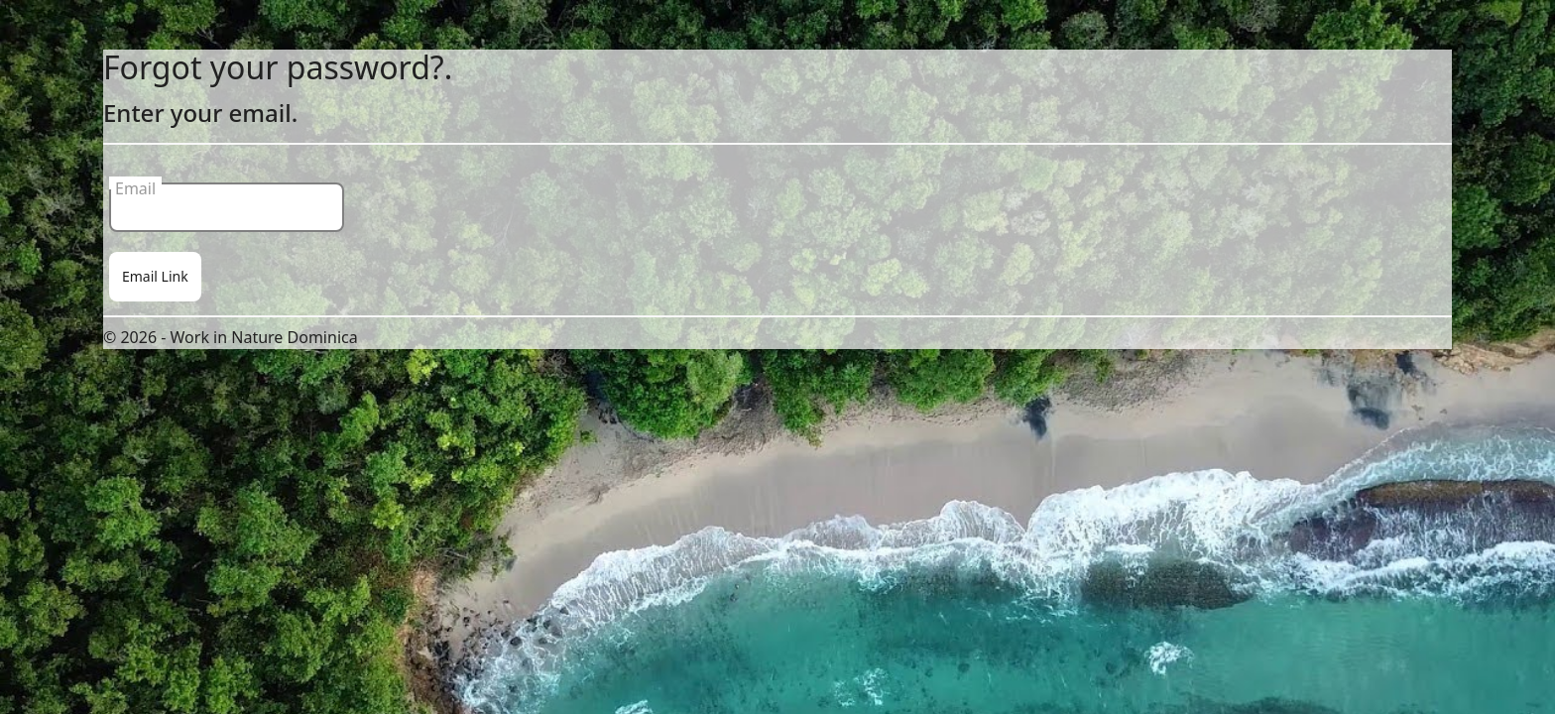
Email (135, 183)
